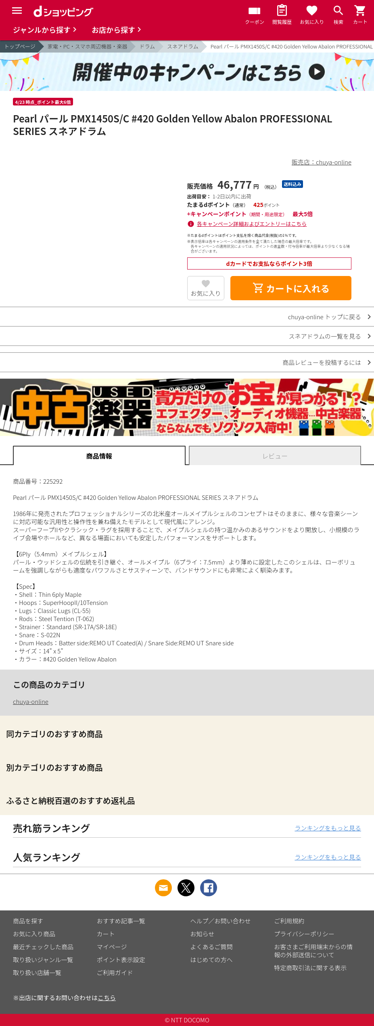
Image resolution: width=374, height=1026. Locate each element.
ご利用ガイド (115, 972)
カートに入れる (291, 288)
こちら (107, 997)
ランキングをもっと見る (328, 828)
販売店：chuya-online (321, 162)
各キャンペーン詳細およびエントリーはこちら (252, 224)
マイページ (112, 946)
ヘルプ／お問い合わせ (220, 920)
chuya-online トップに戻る (324, 317)
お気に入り (205, 293)
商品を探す (28, 920)
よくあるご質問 (211, 946)
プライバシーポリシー (304, 933)
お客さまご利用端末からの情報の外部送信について (313, 950)
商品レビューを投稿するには (321, 362)
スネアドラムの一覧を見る (324, 336)
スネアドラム (182, 46)
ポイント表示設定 (121, 959)
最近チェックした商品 (43, 946)
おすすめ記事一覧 (121, 920)
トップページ (20, 46)
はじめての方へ (211, 959)
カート (106, 933)
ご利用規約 (289, 920)
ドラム (147, 46)
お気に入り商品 (34, 933)
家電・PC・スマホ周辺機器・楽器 (87, 46)
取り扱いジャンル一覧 (43, 959)
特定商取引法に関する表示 (310, 967)
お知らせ (202, 933)
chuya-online (30, 701)
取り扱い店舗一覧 (37, 972)
